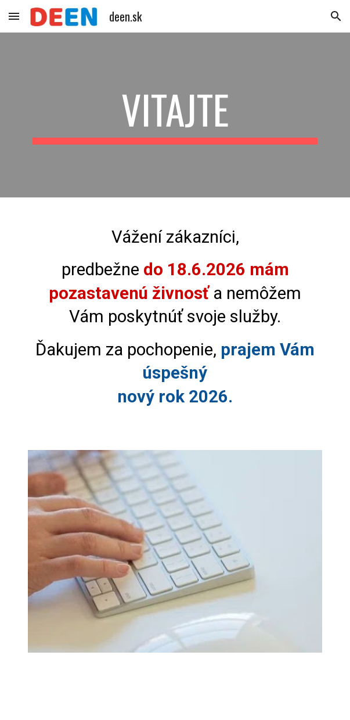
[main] (175, 115)
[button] (14, 16)
